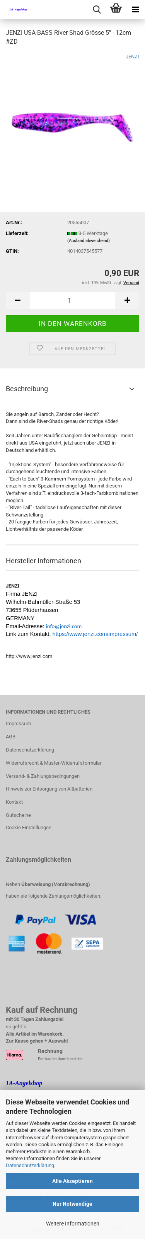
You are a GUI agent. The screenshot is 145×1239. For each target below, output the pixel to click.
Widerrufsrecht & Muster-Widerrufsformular (53, 763)
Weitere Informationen (72, 1223)
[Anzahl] (72, 300)
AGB (10, 737)
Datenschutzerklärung (30, 1165)
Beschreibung (27, 389)
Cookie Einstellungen (28, 827)
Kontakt (14, 802)
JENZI (132, 57)
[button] (17, 300)
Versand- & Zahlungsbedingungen (43, 776)
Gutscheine (18, 815)
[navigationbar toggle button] (135, 9)
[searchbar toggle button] (96, 9)
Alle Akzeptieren (72, 1181)
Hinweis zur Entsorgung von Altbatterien (49, 789)
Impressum (18, 723)
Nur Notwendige (72, 1204)
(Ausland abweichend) (88, 240)
